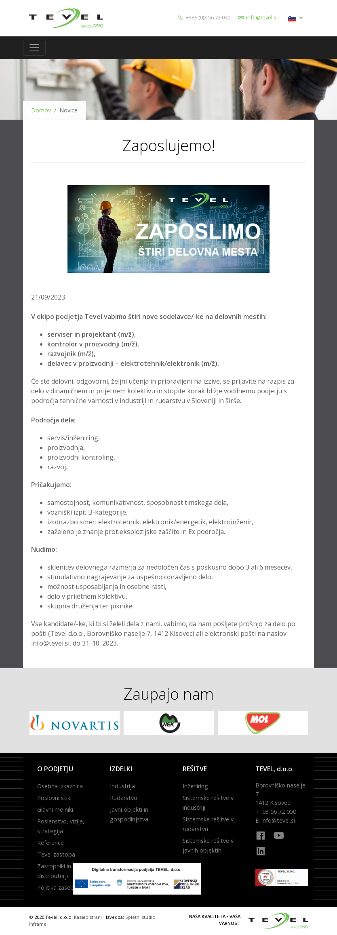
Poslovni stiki (54, 798)
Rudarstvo (123, 798)
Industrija (122, 786)
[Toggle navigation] (34, 48)
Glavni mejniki (55, 809)
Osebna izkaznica (60, 786)
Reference (50, 842)
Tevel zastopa (56, 854)
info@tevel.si (262, 17)
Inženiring (195, 786)
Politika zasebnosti (62, 887)
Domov (41, 110)
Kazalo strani (88, 917)
